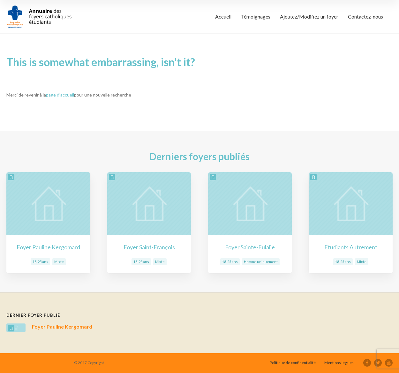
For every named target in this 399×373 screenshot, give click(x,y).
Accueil (223, 16)
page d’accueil (60, 94)
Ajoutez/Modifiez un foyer (309, 16)
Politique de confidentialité (293, 362)
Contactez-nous (365, 16)
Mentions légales (339, 362)
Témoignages (255, 16)
